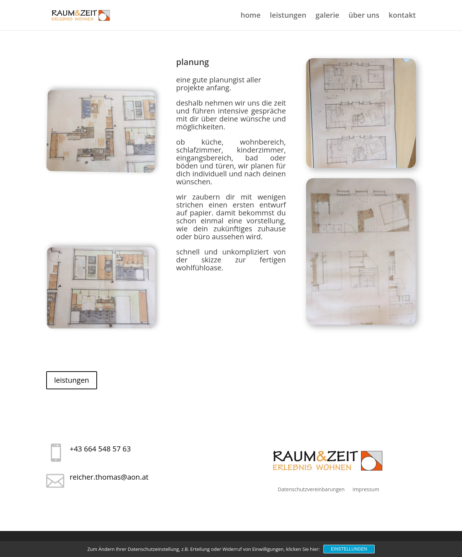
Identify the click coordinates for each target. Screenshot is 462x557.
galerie (327, 16)
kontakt (402, 16)
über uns (363, 16)
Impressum (366, 489)
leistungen (288, 16)
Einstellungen (349, 549)
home (250, 16)
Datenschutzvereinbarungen (311, 489)
